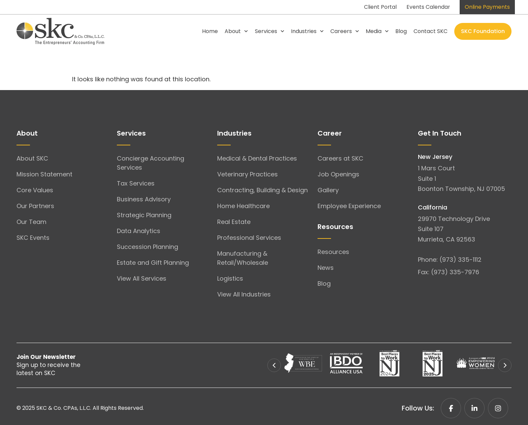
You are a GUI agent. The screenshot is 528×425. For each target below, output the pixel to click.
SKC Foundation (483, 31)
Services (269, 31)
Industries (307, 31)
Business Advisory (144, 199)
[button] (274, 365)
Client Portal (379, 7)
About (236, 31)
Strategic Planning (144, 215)
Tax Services (136, 183)
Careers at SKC (340, 158)
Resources (333, 252)
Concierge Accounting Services (150, 163)
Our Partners (35, 206)
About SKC (32, 158)
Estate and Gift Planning (153, 262)
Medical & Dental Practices (257, 158)
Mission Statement (44, 174)
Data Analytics (138, 231)
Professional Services (249, 237)
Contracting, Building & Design (262, 190)
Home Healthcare (243, 206)
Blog (401, 31)
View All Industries (244, 294)
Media (377, 31)
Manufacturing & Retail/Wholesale (242, 258)
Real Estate (234, 222)
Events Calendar (428, 7)
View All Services (141, 278)
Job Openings (338, 174)
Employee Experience (349, 206)
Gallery (328, 190)
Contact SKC (431, 31)
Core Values (34, 190)
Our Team (31, 222)
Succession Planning (147, 247)
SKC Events (33, 237)
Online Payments (487, 7)
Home (210, 31)
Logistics (230, 278)
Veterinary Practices (247, 174)
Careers (344, 31)
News (326, 267)
